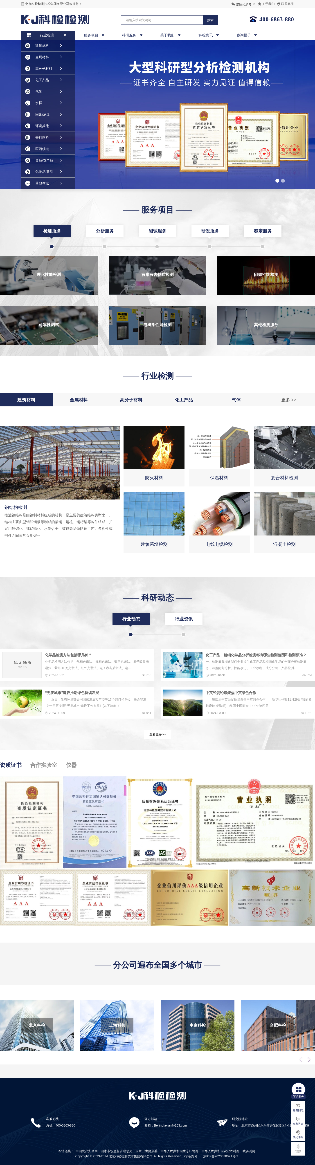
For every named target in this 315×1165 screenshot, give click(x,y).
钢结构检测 (15, 507)
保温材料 (219, 477)
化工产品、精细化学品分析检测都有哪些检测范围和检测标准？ (256, 655)
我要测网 (249, 1151)
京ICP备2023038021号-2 (220, 1156)
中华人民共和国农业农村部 (220, 1151)
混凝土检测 (284, 544)
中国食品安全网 (87, 1151)
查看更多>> (157, 734)
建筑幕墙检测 (154, 544)
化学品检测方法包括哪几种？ (68, 655)
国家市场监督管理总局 (116, 1151)
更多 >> (288, 399)
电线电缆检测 (219, 544)
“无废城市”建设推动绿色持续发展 (72, 693)
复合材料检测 (284, 477)
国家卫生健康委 (146, 1151)
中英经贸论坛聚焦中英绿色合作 (231, 693)
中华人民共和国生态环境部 (179, 1151)
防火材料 (154, 477)
